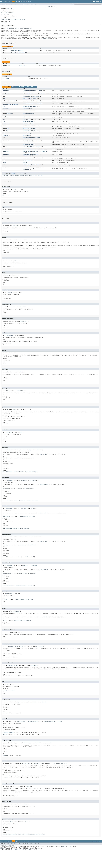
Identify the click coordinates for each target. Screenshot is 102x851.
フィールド (9, 843)
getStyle (25, 133)
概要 (1, 1)
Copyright (2, 848)
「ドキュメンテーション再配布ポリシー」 (25, 849)
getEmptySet (26, 116)
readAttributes (26, 137)
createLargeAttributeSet (29, 100)
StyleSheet (4, 23)
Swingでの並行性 (44, 454)
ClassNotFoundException (49, 721)
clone (4, 175)
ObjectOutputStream (36, 164)
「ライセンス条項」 (13, 849)
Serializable (4, 19)
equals (7, 175)
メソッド (19, 843)
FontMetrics (5, 123)
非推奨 (24, 1)
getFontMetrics (26, 123)
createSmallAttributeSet (29, 103)
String (7, 65)
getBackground (26, 106)
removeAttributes (27, 151)
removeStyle (26, 160)
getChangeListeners (27, 108)
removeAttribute (27, 149)
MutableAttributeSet (13, 100)
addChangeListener (27, 96)
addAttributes (26, 93)
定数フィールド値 (6, 195)
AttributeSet (6, 90)
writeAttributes (27, 164)
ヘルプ (29, 1)
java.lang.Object (5, 14)
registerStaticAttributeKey (29, 146)
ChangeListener (36, 96)
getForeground (26, 126)
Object (7, 27)
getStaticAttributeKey (28, 130)
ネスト (5, 843)
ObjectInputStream (35, 137)
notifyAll (31, 175)
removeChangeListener (28, 157)
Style (4, 98)
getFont (25, 119)
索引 (27, 1)
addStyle (25, 98)
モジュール (5, 1)
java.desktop (9, 8)
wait (36, 175)
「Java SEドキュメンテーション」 (66, 846)
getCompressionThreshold (29, 111)
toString (25, 162)
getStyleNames (26, 135)
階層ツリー (20, 1)
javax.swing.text (9, 10)
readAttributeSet (27, 140)
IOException (44, 702)
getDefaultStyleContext (28, 113)
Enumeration (5, 135)
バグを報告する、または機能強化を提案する (8, 845)
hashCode (22, 175)
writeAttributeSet (27, 168)
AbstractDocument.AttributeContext (16, 19)
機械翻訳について (51, 6)
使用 (16, 1)
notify (26, 175)
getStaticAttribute (27, 128)
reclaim (25, 144)
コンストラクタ (14, 843)
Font (4, 119)
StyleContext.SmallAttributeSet (19, 52)
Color (4, 106)
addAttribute (26, 90)
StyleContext (6, 78)
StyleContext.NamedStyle (17, 50)
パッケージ (9, 1)
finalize (12, 175)
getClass (17, 175)
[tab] (6, 87)
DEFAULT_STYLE (22, 65)
